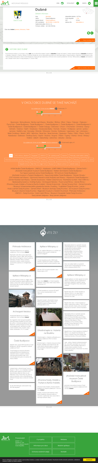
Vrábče (29, 138)
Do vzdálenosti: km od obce (42, 108)
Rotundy (76, 160)
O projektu (40, 439)
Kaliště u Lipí (21, 131)
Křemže (38, 131)
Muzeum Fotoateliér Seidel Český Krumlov (66, 193)
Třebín (28, 29)
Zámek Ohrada (79, 175)
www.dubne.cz (80, 22)
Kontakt (63, 452)
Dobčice (20, 129)
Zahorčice (53, 138)
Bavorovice (14, 122)
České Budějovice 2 (53, 124)
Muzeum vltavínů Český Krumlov (24, 191)
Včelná (73, 135)
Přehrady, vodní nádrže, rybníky (79, 156)
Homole (56, 129)
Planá (81, 133)
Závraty (68, 138)
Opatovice (62, 133)
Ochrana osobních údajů (40, 452)
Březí (63, 122)
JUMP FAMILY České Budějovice (63, 168)
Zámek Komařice (85, 184)
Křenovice (22, 29)
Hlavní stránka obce (89, 40)
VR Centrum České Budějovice (66, 173)
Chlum (62, 126)
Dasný (86, 126)
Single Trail (42, 164)
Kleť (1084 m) (83, 180)
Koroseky (31, 131)
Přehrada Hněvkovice (77, 191)
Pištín (76, 133)
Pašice (70, 133)
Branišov (50, 122)
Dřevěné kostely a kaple (64, 160)
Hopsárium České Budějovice (77, 177)
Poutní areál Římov (66, 182)
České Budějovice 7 (31, 126)
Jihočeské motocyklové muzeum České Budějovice (34, 171)
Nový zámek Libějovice (58, 195)
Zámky (44, 160)
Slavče (40, 135)
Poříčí (87, 133)
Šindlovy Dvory (31, 135)
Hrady (37, 160)
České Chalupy (44, 126)
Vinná (80, 135)
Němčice (35, 133)
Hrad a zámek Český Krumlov (18, 189)
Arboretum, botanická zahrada (14, 160)
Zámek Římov (79, 182)
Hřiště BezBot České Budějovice (22, 168)
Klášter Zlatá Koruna (54, 180)
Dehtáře (12, 129)
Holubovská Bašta (45, 129)
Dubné (41, 9)
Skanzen (64, 156)
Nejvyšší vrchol (23, 164)
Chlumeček (70, 126)
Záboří (35, 138)
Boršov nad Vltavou (38, 122)
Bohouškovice (25, 122)
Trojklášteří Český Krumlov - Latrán (71, 186)
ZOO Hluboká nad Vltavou (19, 177)
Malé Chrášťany (13, 133)
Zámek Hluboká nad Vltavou (19, 180)
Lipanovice (71, 131)
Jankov (85, 129)
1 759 (77, 18)
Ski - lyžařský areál (54, 156)
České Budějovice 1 (37, 124)
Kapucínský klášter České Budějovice (58, 175)
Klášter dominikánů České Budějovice (68, 171)
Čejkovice (83, 122)
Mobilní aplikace (63, 446)
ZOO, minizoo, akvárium (22, 156)
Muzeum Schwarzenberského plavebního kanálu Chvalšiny (35, 186)
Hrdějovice (71, 129)
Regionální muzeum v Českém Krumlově (53, 191)
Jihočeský (48, 16)
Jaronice (17, 29)
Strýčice (47, 135)
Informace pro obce (40, 446)
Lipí (77, 131)
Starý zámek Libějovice (40, 195)
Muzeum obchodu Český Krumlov (55, 189)
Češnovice (55, 126)
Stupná (54, 135)
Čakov (68, 122)
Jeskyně (84, 160)
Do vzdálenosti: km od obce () (40, 142)
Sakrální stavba (74, 164)
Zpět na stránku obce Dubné (86, 68)
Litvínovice (84, 131)
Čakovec (75, 122)
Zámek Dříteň (36, 189)
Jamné (79, 129)
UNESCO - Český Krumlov (24, 193)
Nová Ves (42, 133)
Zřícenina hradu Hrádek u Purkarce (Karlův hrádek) (26, 184)
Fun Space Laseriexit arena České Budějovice (36, 173)
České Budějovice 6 (15, 126)
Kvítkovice (61, 131)
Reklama (64, 439)
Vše (11, 156)
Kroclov (54, 131)
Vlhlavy (86, 135)
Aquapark (34, 156)
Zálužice (61, 138)
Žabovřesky (44, 138)
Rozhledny (29, 160)
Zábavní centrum (62, 164)
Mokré (23, 133)
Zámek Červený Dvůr (69, 184)
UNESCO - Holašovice (43, 168)
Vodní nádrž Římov (42, 193)
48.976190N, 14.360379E (52, 22)
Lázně (91, 160)
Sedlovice (21, 135)
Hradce (63, 129)
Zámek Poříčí (81, 168)
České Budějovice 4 (83, 124)
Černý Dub (11, 124)
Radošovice (12, 135)
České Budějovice (50, 20)
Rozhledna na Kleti (70, 180)
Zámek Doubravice (38, 180)
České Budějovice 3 (68, 124)
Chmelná (79, 126)
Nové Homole (53, 133)
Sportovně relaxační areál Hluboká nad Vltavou (47, 177)
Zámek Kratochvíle (53, 184)
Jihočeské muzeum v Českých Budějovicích (28, 175)
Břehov (57, 122)
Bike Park (33, 164)
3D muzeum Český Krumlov (79, 189)
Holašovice (33, 129)
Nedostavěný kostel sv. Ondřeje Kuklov (26, 182)
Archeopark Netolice (49, 182)
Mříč (28, 133)
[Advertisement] (49, 86)
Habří (26, 129)
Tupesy (67, 135)
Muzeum (51, 164)
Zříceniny (51, 160)
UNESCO (43, 156)
